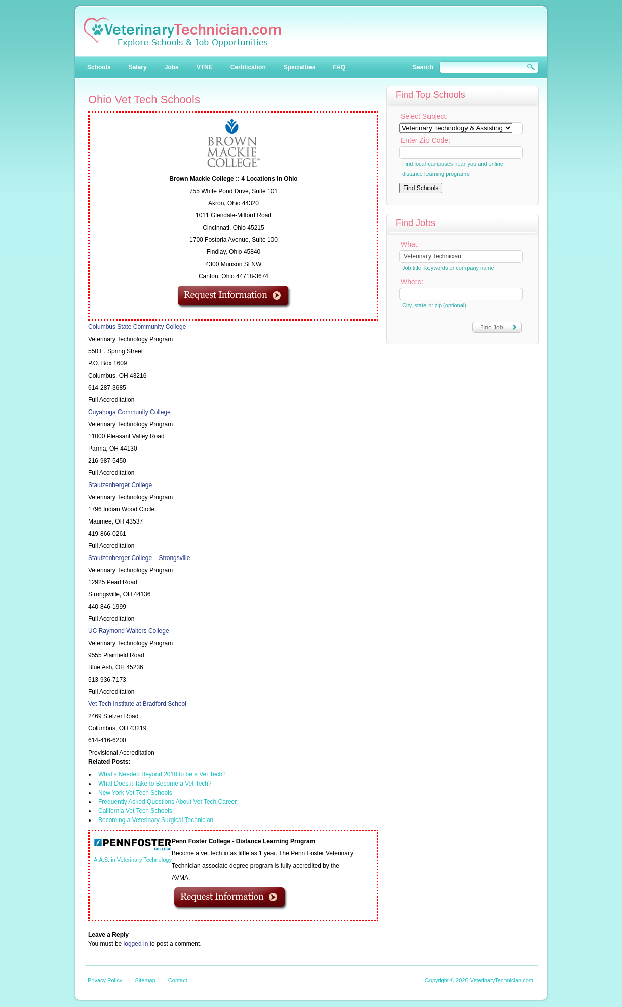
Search (423, 67)
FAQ (339, 67)
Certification (248, 67)
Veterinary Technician (182, 32)
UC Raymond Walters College (128, 631)
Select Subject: (424, 116)
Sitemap (145, 980)
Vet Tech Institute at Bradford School (137, 703)
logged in (136, 943)
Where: (412, 282)
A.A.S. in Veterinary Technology (133, 859)
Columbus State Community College (137, 326)
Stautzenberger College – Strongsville (139, 558)
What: (410, 244)
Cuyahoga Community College (129, 412)
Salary (138, 67)
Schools (99, 67)
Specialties (300, 67)
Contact (177, 980)
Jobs (172, 67)
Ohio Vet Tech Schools (144, 99)
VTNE (205, 67)
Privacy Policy (105, 980)
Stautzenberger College (120, 485)
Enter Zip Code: (425, 140)
